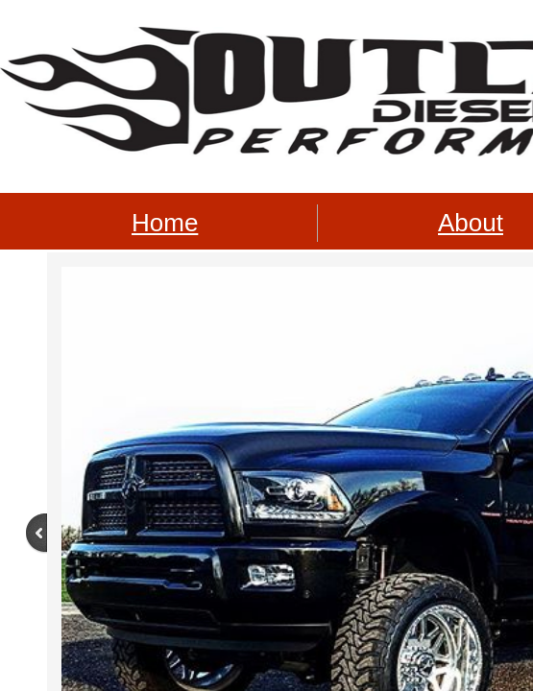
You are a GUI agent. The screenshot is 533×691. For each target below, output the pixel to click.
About (470, 222)
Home (165, 222)
